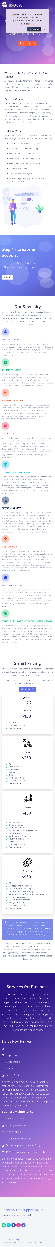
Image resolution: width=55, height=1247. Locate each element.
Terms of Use (32, 1242)
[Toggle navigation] (50, 4)
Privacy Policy (19, 1242)
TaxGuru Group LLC (15, 1240)
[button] (4, 265)
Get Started (34, 29)
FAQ (41, 1242)
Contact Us (7, 1242)
